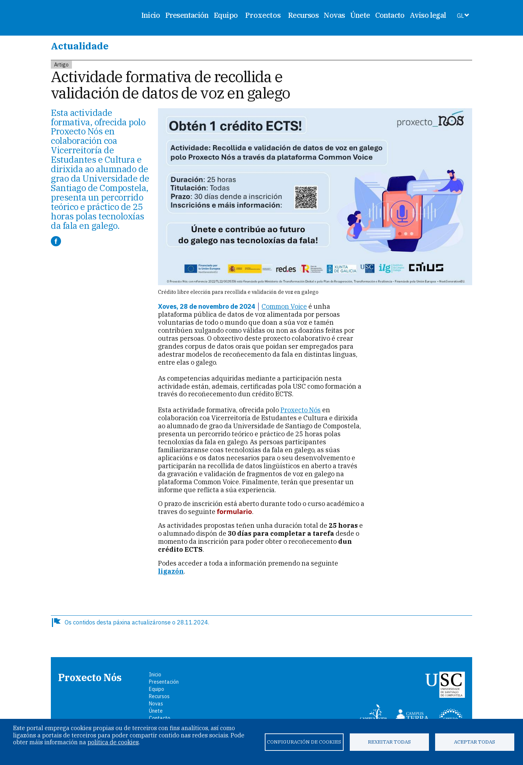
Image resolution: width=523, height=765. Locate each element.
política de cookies (113, 742)
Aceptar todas (474, 741)
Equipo (226, 15)
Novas (334, 15)
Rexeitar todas (389, 741)
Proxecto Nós (300, 410)
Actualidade (80, 46)
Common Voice (284, 306)
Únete (360, 15)
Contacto (390, 15)
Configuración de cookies (304, 741)
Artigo (61, 64)
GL (460, 15)
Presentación (186, 15)
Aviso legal (428, 15)
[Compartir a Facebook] (56, 241)
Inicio (150, 15)
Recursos (303, 15)
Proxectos (263, 15)
